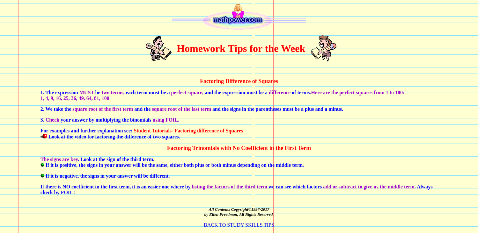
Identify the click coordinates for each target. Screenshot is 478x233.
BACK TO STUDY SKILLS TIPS (239, 225)
